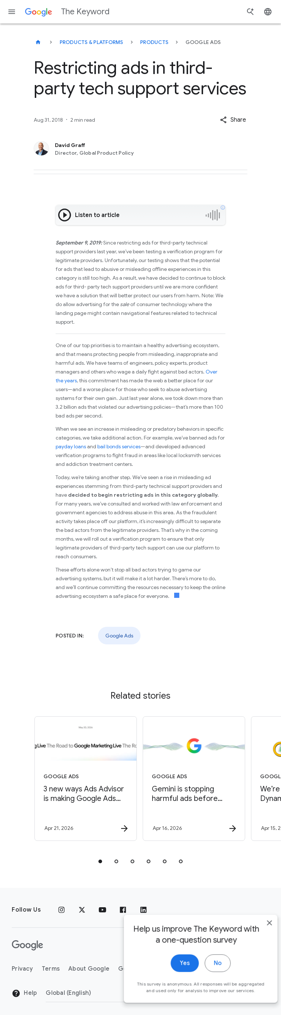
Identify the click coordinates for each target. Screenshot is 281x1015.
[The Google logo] (27, 945)
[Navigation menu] (11, 11)
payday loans (71, 446)
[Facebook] (123, 910)
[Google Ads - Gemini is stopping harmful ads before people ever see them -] (194, 779)
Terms (51, 968)
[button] (232, 120)
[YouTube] (102, 910)
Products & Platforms (91, 42)
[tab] (100, 861)
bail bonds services (118, 446)
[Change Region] (105, 993)
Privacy (22, 968)
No (206, 971)
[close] (258, 931)
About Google (88, 968)
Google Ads (119, 635)
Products (154, 42)
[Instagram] (61, 910)
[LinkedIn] (143, 910)
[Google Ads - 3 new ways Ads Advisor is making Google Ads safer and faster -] (85, 779)
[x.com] (82, 910)
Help (24, 993)
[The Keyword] (38, 42)
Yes (174, 971)
